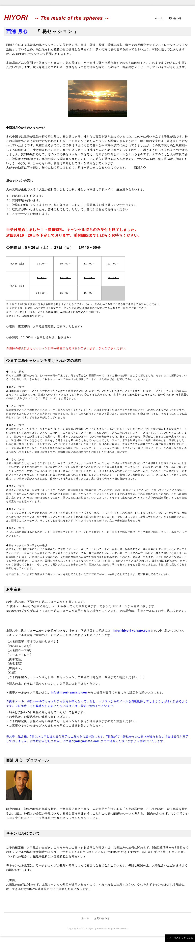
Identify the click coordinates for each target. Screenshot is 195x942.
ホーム (159, 18)
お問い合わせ (102, 918)
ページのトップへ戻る (181, 938)
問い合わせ (175, 18)
